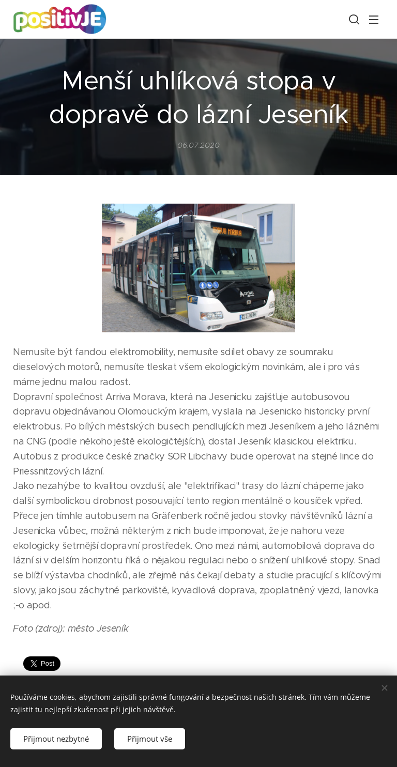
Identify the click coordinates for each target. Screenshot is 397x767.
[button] (353, 19)
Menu (373, 19)
